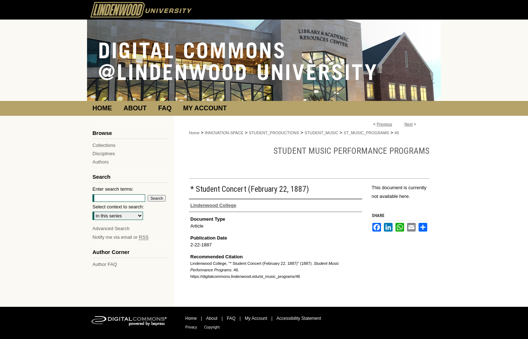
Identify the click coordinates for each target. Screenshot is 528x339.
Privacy (191, 327)
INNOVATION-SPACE (224, 133)
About (211, 318)
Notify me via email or (120, 237)
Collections (104, 145)
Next (408, 124)
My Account (256, 318)
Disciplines (103, 153)
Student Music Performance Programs (351, 151)
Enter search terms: (112, 189)
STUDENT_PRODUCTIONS (274, 133)
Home (194, 133)
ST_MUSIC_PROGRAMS (366, 133)
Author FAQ (104, 264)
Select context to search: (118, 206)
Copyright (212, 327)
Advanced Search (111, 228)
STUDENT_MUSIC (321, 133)
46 (396, 133)
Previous (384, 124)
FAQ (231, 318)
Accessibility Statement (299, 318)
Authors (100, 162)
